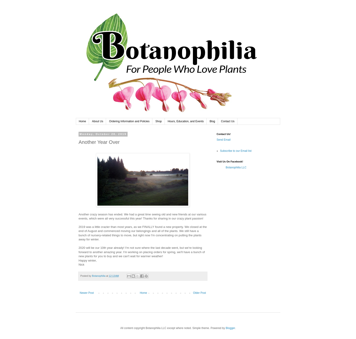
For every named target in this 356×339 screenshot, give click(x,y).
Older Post (199, 292)
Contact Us (227, 121)
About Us (97, 121)
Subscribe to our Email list (236, 150)
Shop (158, 121)
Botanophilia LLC (236, 167)
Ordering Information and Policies (129, 121)
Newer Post (87, 292)
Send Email (223, 139)
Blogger (230, 328)
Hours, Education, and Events (186, 121)
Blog (212, 121)
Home (82, 121)
